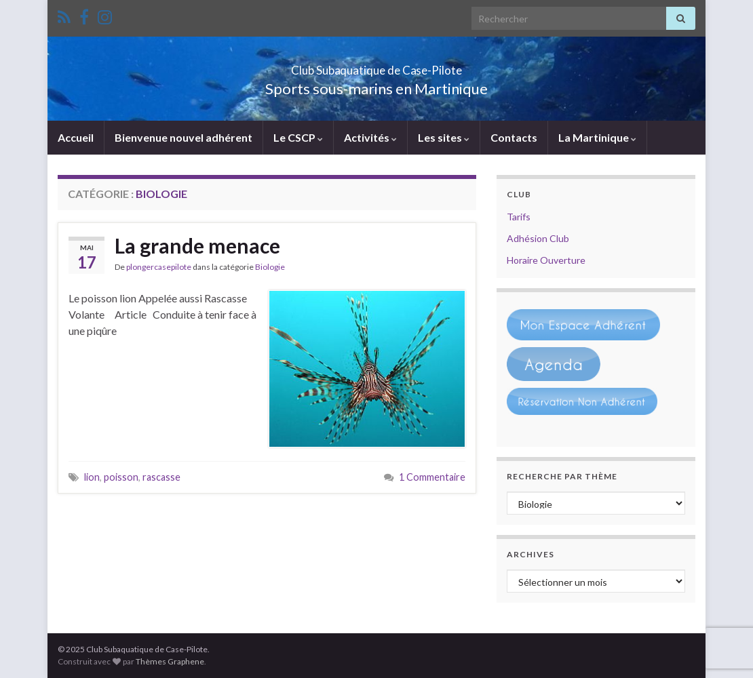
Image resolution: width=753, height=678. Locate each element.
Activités (370, 137)
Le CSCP (298, 137)
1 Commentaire (432, 477)
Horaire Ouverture (546, 260)
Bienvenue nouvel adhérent (183, 137)
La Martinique (597, 137)
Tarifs (518, 216)
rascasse (161, 477)
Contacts (513, 137)
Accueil (76, 137)
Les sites (443, 137)
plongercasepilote (158, 267)
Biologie (270, 267)
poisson (121, 477)
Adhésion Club (538, 238)
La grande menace (197, 245)
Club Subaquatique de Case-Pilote (377, 66)
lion (92, 477)
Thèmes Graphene (170, 661)
